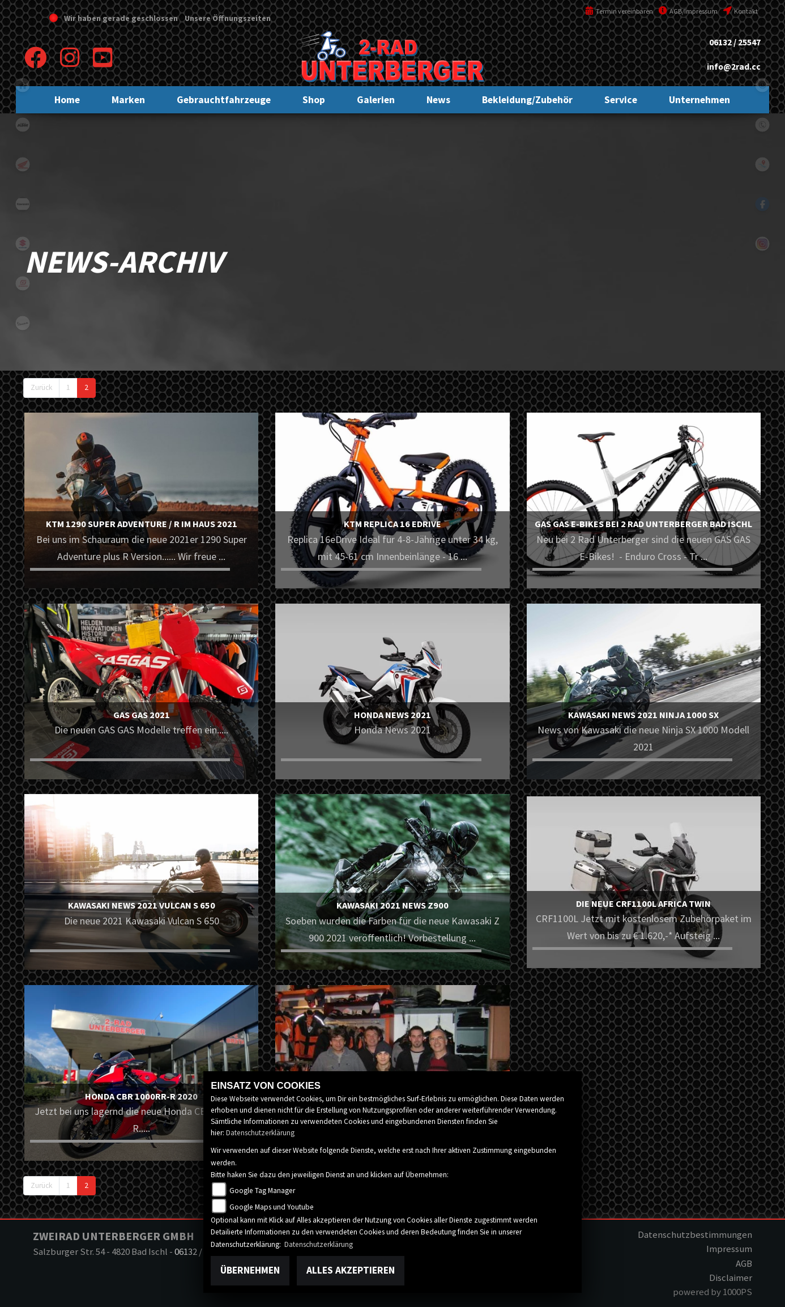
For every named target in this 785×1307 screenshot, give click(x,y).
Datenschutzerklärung (260, 1133)
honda (23, 164)
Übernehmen (250, 1270)
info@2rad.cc (734, 66)
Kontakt (740, 11)
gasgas (23, 283)
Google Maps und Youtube (271, 1207)
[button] (128, 100)
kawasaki (23, 204)
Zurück (41, 387)
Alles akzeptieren (350, 1270)
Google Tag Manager (262, 1190)
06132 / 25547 (735, 42)
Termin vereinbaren (619, 11)
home (23, 85)
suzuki (23, 244)
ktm (23, 125)
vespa (23, 323)
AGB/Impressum (688, 11)
